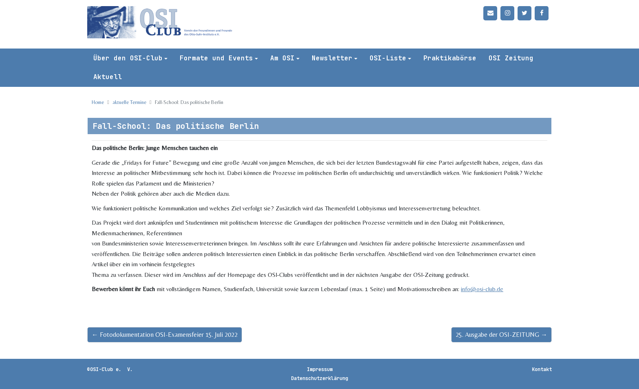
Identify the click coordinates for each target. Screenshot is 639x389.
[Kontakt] (490, 13)
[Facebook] (542, 13)
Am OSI (282, 58)
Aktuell (107, 77)
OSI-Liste (388, 58)
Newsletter (332, 58)
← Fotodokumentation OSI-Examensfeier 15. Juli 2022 (165, 334)
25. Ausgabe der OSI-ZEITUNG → (501, 334)
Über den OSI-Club (128, 58)
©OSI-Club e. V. (110, 369)
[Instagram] (507, 13)
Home (98, 102)
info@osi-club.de (482, 288)
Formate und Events (216, 58)
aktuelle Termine (129, 102)
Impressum (320, 369)
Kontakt (542, 369)
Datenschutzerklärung (319, 378)
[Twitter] (524, 13)
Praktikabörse (449, 58)
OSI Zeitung (511, 58)
